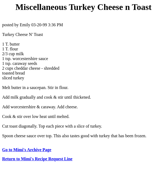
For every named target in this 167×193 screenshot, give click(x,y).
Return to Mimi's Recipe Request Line (37, 159)
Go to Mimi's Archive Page (26, 149)
